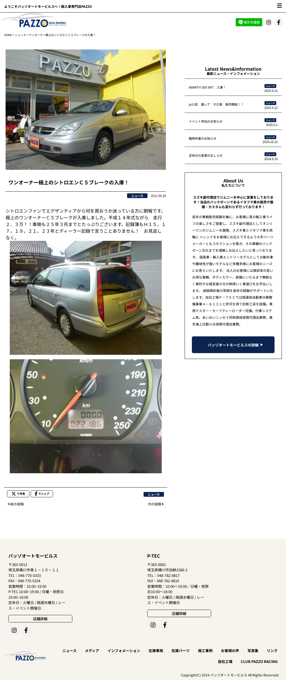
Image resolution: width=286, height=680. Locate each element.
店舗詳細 (40, 618)
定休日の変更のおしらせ (206, 155)
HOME (8, 35)
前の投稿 (17, 503)
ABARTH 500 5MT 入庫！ (207, 87)
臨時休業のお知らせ (202, 138)
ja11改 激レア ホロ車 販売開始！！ (216, 104)
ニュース (20, 35)
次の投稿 (154, 503)
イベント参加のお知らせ (206, 121)
